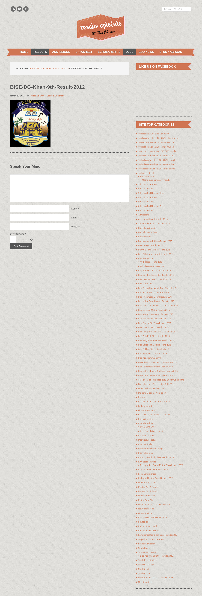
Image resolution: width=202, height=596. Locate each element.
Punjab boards (147, 175)
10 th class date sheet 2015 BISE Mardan (159, 150)
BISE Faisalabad (146, 280)
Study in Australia (147, 549)
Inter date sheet (146, 416)
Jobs (129, 52)
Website (75, 226)
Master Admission (147, 473)
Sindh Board (144, 537)
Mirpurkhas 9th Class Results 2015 (156, 495)
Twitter (19, 9)
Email (74, 217)
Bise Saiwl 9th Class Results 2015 (155, 331)
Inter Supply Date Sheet (152, 423)
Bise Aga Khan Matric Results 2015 (157, 545)
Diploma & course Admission (153, 386)
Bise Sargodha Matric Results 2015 (156, 339)
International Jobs (147, 436)
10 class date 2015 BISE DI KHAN (155, 133)
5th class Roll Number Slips (152, 191)
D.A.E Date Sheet (148, 419)
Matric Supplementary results (157, 178)
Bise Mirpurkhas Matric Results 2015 (157, 309)
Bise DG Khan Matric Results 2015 (155, 275)
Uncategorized (145, 570)
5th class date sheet (148, 183)
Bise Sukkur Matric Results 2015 (154, 343)
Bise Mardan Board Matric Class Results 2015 (163, 456)
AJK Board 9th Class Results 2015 (155, 221)
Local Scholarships (147, 465)
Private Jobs (144, 512)
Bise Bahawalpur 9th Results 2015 (155, 267)
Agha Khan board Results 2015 (154, 217)
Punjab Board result (148, 516)
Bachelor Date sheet (148, 229)
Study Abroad (170, 52)
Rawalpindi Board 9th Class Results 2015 (159, 524)
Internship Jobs (146, 445)
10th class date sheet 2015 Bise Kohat (157, 163)
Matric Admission (147, 486)
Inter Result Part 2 (147, 432)
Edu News (146, 52)
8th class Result (146, 200)
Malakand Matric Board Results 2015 (157, 469)
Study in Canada (146, 553)
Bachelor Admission (148, 225)
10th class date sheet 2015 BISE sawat (157, 167)
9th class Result (146, 208)
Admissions (59, 52)
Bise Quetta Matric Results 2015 (154, 322)
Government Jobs (147, 403)
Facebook (26, 9)
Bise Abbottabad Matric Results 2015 (157, 251)
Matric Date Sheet (147, 490)
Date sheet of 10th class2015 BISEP (156, 377)
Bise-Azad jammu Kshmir (151, 352)
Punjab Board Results (149, 520)
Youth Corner (59, 588)
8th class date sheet (148, 195)
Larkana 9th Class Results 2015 (154, 461)
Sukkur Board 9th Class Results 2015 (157, 566)
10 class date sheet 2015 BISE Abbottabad (159, 138)
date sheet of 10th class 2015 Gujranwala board (162, 373)
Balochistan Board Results (151, 242)
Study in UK (144, 558)
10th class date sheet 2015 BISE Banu (157, 155)
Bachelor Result (146, 234)
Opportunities (145, 503)
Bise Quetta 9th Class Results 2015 (156, 318)
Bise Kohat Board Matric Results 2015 (157, 297)
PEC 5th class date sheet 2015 (153, 507)
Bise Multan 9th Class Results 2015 (156, 314)
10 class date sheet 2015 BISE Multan (157, 146)
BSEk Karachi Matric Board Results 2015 (158, 369)
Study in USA (144, 562)
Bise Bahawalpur (146, 255)
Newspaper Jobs (146, 499)
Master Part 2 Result (148, 482)
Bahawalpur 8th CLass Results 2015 (156, 238)
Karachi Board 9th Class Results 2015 (157, 449)
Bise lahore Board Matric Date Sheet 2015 (159, 301)
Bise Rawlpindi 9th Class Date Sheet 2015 (159, 326)
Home (23, 52)
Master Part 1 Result (148, 478)
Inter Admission (146, 411)
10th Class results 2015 (152, 258)
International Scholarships (151, 440)
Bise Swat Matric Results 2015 (153, 348)
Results (38, 52)
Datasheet (82, 52)
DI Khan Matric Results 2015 (152, 382)
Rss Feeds (13, 9)
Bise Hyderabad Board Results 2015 (156, 292)
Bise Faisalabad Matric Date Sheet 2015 (158, 284)
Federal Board (145, 399)
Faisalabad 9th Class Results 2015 (155, 394)
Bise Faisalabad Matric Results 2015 (156, 288)
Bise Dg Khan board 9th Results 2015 (157, 271)
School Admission (147, 533)
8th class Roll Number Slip (151, 204)
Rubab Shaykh (37, 96)
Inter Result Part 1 (147, 428)
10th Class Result (147, 172)
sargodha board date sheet (152, 529)
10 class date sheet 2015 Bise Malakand (158, 142)
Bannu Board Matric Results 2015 (155, 246)
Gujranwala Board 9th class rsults (155, 407)
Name (74, 208)
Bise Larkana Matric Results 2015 (155, 305)
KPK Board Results (147, 453)
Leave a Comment (55, 96)
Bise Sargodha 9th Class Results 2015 (157, 335)
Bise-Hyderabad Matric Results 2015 (156, 360)
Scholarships (107, 52)
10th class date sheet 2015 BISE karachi (158, 159)
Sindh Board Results (148, 542)
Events (141, 390)
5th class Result (146, 187)
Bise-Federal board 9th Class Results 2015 (159, 356)
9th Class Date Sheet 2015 (153, 263)
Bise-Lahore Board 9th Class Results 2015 (159, 365)
